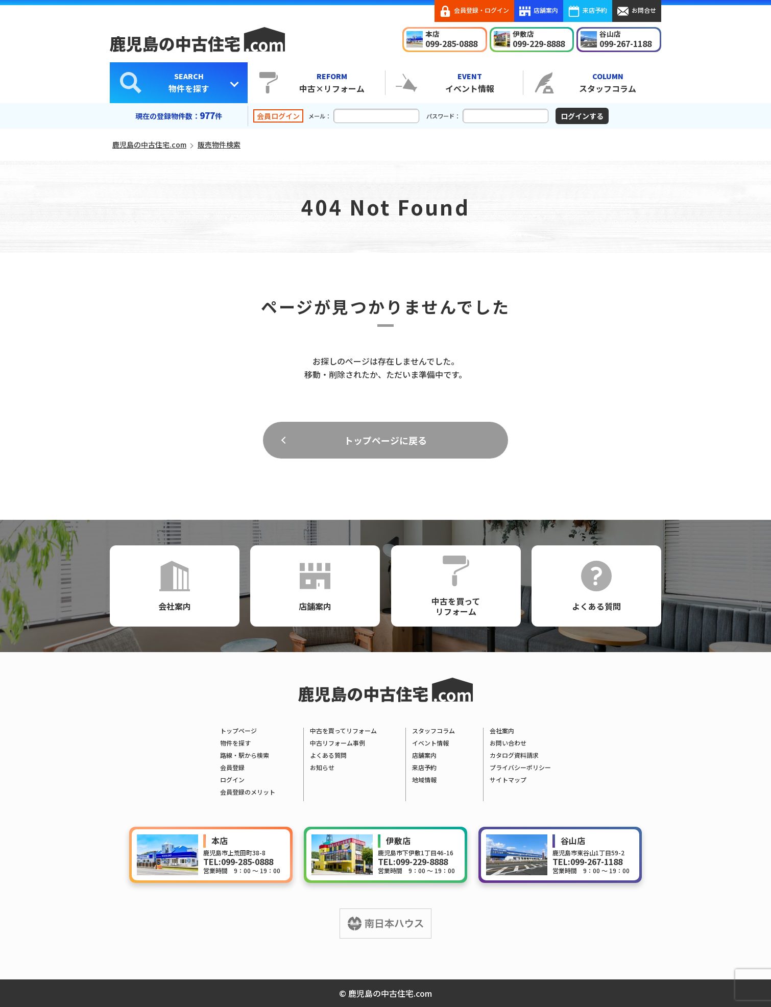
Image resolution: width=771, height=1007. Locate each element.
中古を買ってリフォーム (455, 586)
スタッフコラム (607, 82)
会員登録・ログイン (474, 11)
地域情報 (424, 779)
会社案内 (174, 586)
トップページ (238, 730)
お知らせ (322, 767)
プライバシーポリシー (520, 767)
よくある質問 (596, 586)
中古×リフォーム (332, 82)
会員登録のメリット (247, 791)
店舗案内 (538, 11)
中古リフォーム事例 (337, 742)
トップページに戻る (385, 440)
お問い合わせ (508, 742)
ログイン (232, 779)
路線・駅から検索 (244, 755)
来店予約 (587, 11)
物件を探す (188, 82)
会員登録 (232, 767)
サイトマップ (508, 779)
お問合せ (636, 11)
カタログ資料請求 (514, 755)
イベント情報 (469, 82)
